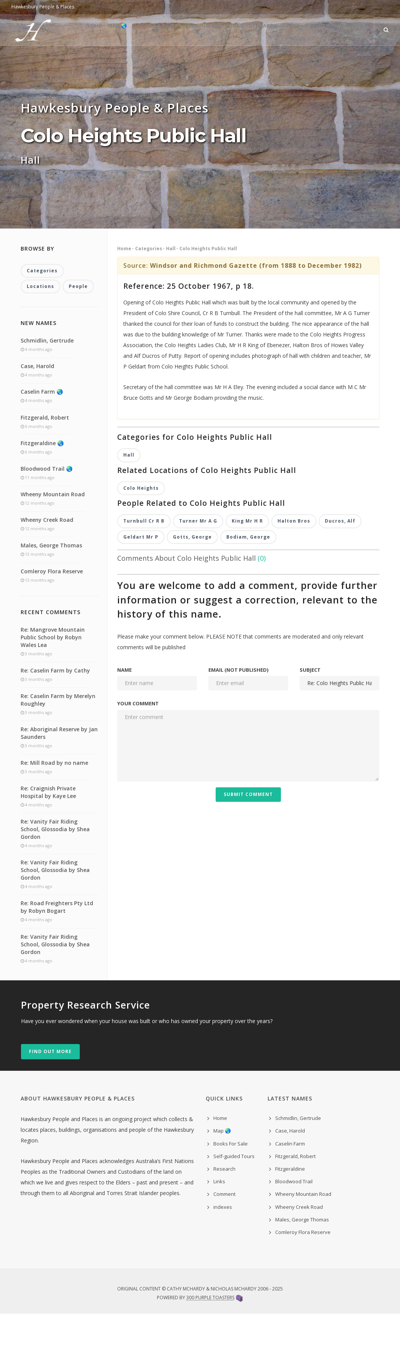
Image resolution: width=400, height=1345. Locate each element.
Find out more (50, 1083)
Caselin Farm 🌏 (42, 422)
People (78, 317)
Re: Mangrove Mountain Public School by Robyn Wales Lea (53, 668)
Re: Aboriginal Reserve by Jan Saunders (59, 764)
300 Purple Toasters (210, 1329)
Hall (171, 279)
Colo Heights (141, 519)
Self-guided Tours (202, 61)
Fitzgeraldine (290, 1200)
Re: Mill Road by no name (54, 794)
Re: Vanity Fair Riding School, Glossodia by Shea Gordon (55, 860)
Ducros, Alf (340, 552)
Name (124, 701)
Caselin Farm (290, 1174)
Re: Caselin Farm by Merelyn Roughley (58, 731)
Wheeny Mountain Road (53, 525)
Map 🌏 (92, 61)
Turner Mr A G (198, 552)
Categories (148, 279)
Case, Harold (37, 397)
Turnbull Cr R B (144, 552)
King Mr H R (247, 552)
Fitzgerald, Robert (45, 448)
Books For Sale (138, 61)
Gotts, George (192, 569)
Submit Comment (248, 826)
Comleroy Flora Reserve (52, 602)
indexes (222, 1237)
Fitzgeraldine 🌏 (42, 474)
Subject (310, 701)
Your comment (138, 735)
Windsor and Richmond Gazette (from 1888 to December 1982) (256, 296)
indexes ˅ (369, 61)
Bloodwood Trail (294, 1212)
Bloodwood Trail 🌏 (47, 500)
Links (293, 61)
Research (258, 61)
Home (61, 61)
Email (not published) (238, 701)
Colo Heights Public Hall (208, 279)
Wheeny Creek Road (47, 551)
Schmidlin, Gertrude (47, 371)
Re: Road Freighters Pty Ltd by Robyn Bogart (57, 938)
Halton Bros (293, 552)
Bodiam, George (248, 569)
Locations (40, 317)
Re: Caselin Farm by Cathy (55, 701)
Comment (329, 61)
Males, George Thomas (51, 576)
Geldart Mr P (140, 569)
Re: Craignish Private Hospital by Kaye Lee (48, 823)
